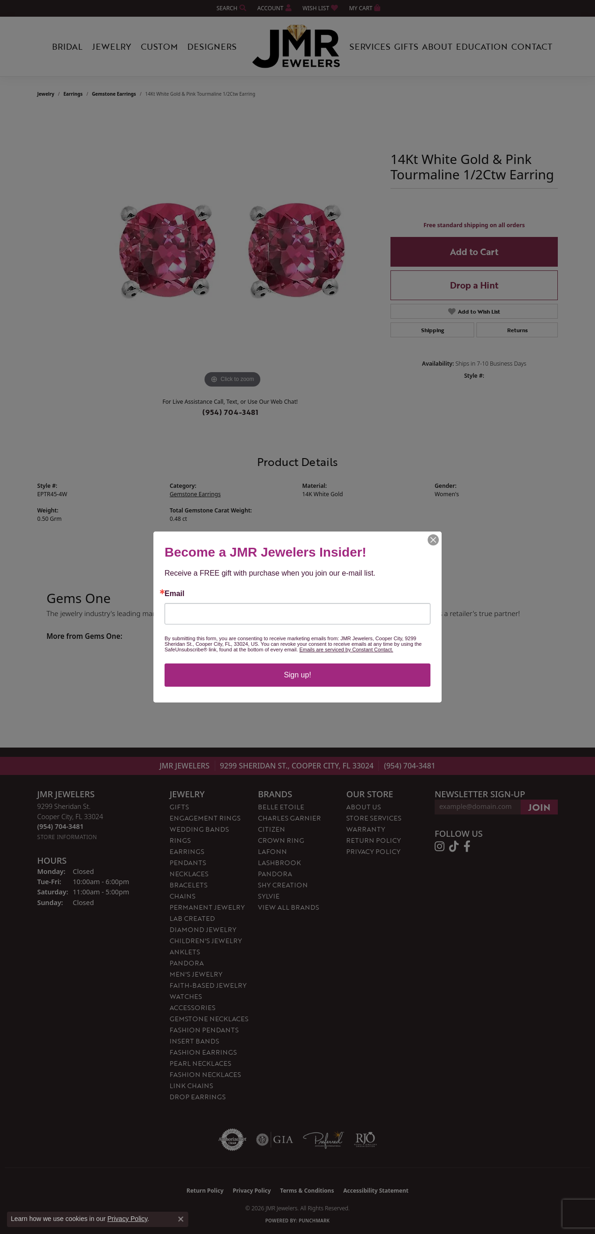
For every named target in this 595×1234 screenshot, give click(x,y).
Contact (531, 46)
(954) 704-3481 (230, 412)
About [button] (437, 46)
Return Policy (373, 840)
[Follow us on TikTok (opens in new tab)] (454, 846)
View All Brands (288, 907)
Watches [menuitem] (186, 996)
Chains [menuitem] (182, 896)
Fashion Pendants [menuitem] (204, 1030)
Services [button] (370, 46)
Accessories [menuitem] (192, 1007)
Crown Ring (281, 840)
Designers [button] (212, 46)
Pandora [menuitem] (187, 963)
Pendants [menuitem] (188, 862)
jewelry (45, 94)
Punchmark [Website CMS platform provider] (314, 1220)
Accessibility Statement (375, 1191)
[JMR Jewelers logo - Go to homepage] (297, 46)
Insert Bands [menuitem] (194, 1041)
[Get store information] (67, 837)
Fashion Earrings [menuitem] (203, 1052)
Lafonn (272, 851)
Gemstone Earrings (114, 94)
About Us (363, 807)
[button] (230, 8)
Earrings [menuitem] (187, 851)
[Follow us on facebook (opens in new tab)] (466, 846)
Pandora (275, 874)
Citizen (271, 829)
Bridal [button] (67, 46)
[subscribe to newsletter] (539, 807)
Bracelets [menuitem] (188, 885)
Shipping (432, 330)
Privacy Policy (373, 851)
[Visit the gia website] (274, 1139)
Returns (517, 330)
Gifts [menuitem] (179, 807)
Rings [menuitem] (180, 840)
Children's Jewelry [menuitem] (206, 940)
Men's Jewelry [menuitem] (196, 974)
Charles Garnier (289, 818)
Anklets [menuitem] (185, 952)
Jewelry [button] (111, 46)
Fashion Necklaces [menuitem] (205, 1074)
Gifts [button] (406, 46)
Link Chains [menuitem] (191, 1085)
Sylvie (268, 896)
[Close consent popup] (181, 1219)
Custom (159, 46)
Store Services (373, 818)
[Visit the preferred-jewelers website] (323, 1139)
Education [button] (482, 46)
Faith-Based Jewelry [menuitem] (208, 985)
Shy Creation (283, 885)
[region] (232, 251)
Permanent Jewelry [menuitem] (207, 907)
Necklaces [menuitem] (189, 874)
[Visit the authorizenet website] (232, 1139)
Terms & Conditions (307, 1191)
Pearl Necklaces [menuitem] (200, 1063)
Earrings (73, 94)
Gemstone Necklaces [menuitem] (209, 1019)
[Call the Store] (60, 826)
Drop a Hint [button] (474, 285)
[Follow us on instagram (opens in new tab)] (439, 846)
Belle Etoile (281, 807)
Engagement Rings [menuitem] (205, 818)
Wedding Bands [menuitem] (199, 829)
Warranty (365, 829)
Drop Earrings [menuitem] (197, 1097)
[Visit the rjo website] (365, 1139)
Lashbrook (279, 862)
